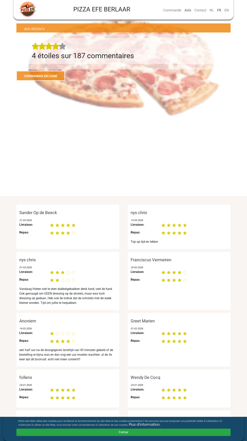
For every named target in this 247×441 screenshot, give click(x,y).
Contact (200, 10)
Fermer (123, 432)
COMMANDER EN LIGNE (40, 76)
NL (212, 10)
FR (219, 10)
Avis (187, 10)
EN (226, 10)
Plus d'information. (144, 424)
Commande (172, 10)
